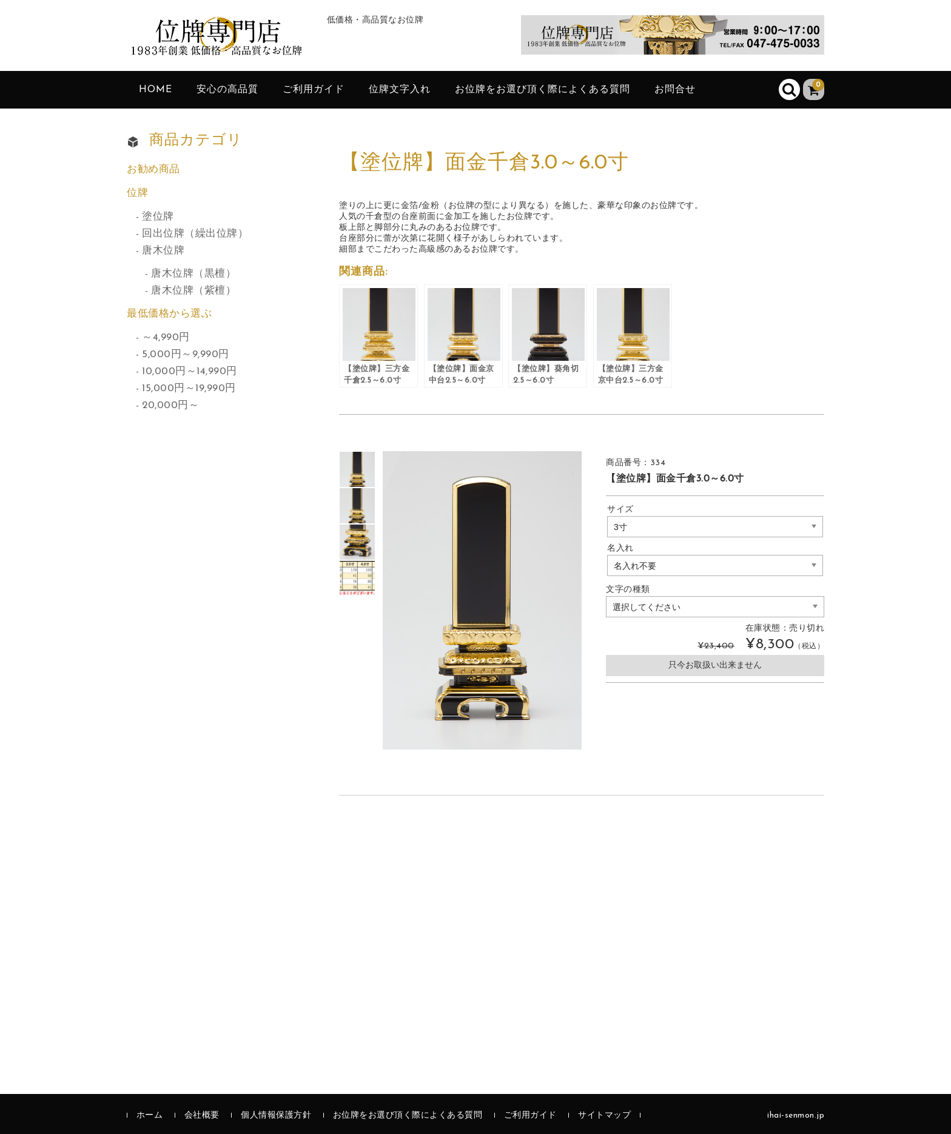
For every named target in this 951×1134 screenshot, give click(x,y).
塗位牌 (158, 217)
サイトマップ (604, 1115)
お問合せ (675, 90)
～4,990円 (166, 337)
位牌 (137, 193)
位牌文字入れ (400, 90)
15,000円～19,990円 (189, 388)
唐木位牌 (163, 251)
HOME (155, 90)
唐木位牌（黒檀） (193, 274)
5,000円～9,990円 (185, 354)
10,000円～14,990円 (189, 371)
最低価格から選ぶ (169, 314)
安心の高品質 (227, 90)
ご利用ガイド (313, 90)
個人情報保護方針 (276, 1115)
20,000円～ (170, 405)
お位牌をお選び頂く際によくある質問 (542, 90)
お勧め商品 (153, 169)
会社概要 (202, 1115)
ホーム (149, 1115)
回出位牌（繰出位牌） (195, 234)
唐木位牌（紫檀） (193, 291)
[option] (357, 469)
